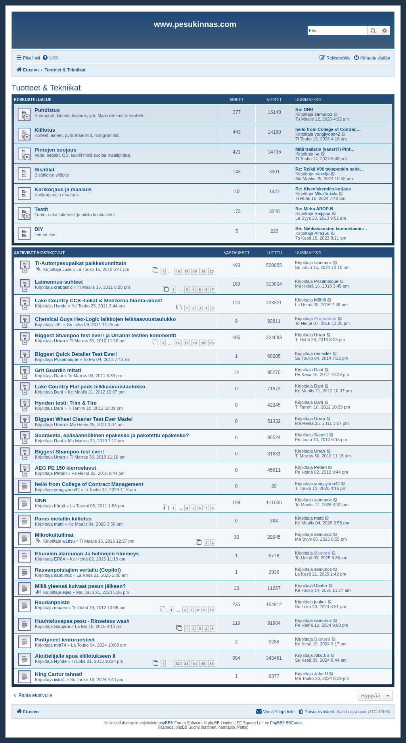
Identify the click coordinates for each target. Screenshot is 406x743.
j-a (316, 154)
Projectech (325, 318)
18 (195, 271)
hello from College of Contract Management (89, 484)
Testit (41, 209)
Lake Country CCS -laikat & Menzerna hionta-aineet (98, 300)
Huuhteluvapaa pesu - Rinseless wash (82, 621)
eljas (66, 592)
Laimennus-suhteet (59, 282)
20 (212, 271)
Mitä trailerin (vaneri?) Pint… (325, 149)
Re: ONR (304, 109)
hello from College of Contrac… (328, 129)
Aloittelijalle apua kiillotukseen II (75, 656)
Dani (58, 375)
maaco (60, 607)
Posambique (326, 281)
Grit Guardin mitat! (58, 370)
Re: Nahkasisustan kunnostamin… (331, 228)
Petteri (60, 473)
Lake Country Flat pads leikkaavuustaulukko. (91, 387)
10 (212, 609)
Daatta (320, 585)
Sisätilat (44, 170)
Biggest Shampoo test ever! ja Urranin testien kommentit (105, 335)
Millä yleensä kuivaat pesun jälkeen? (80, 586)
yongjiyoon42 (327, 134)
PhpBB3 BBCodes (286, 723)
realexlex (322, 353)
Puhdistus (47, 110)
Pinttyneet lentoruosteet (65, 640)
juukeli (320, 601)
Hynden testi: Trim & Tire (66, 403)
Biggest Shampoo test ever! (69, 452)
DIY (38, 229)
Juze (66, 269)
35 (203, 663)
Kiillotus (44, 130)
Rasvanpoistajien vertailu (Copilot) (78, 570)
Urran (59, 340)
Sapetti (320, 434)
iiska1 (59, 679)
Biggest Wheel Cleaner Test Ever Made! (84, 419)
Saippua (322, 213)
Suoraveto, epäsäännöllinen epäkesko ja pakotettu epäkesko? (112, 435)
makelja (321, 173)
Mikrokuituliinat (54, 535)
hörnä (59, 505)
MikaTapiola (325, 193)
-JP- (58, 324)
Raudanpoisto (52, 602)
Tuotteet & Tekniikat (46, 87)
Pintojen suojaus (55, 150)
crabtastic (63, 287)
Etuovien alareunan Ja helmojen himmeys (87, 554)
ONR (40, 500)
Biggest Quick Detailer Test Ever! (76, 354)
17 (186, 271)
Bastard (322, 553)
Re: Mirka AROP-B (314, 208)
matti (58, 524)
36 (212, 663)
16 (178, 271)
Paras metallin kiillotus (63, 519)
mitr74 (60, 645)
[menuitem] (50, 58)
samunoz (323, 114)
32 (178, 663)
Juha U (321, 673)
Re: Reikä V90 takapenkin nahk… (329, 169)
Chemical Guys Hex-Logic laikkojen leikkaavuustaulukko (105, 319)
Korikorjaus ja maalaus (63, 189)
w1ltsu (68, 541)
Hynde (60, 305)
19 (203, 271)
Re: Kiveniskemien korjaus (323, 188)
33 (186, 663)
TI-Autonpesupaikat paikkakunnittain (80, 263)
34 (195, 663)
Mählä (320, 300)
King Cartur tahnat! (58, 674)
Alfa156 (321, 233)
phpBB (164, 723)
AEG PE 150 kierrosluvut (65, 468)
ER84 (59, 559)
